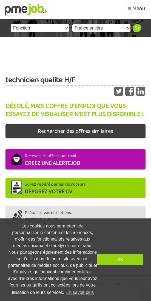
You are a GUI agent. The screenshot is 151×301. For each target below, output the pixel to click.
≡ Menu (136, 8)
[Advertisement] (75, 53)
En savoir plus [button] (80, 292)
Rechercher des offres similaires (75, 131)
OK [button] (120, 260)
